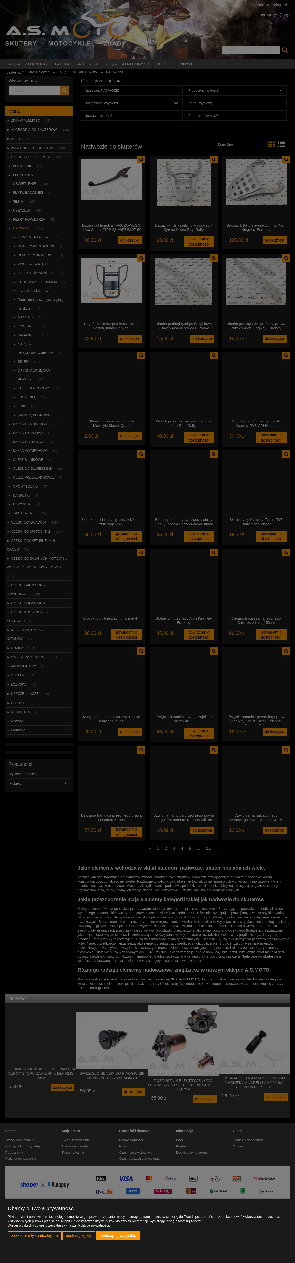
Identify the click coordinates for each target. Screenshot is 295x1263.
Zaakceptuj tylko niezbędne (34, 1235)
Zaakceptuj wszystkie (118, 1235)
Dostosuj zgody (79, 1235)
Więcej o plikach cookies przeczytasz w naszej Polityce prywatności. (59, 1225)
